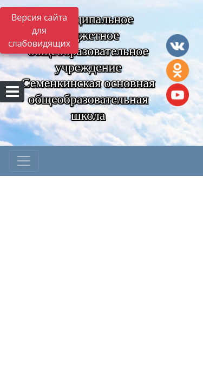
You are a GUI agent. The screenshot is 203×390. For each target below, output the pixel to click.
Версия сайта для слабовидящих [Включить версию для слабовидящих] (39, 30)
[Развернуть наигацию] (24, 161)
